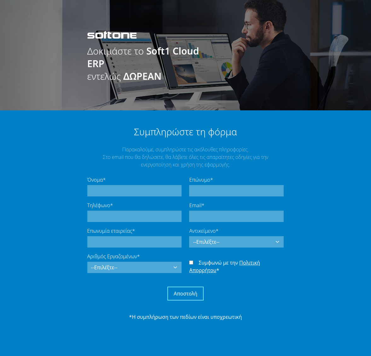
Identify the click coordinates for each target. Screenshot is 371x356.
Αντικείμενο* (203, 230)
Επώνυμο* (201, 179)
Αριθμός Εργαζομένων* (113, 256)
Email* (196, 205)
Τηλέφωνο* (100, 205)
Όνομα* (96, 179)
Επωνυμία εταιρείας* (111, 230)
